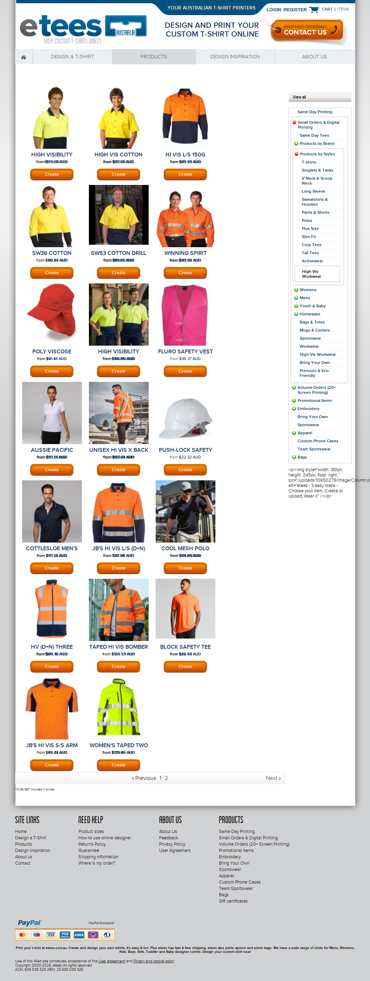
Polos (307, 220)
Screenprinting (52, 174)
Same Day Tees (314, 135)
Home (24, 56)
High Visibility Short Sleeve (51, 158)
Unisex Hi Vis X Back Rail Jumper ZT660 (118, 453)
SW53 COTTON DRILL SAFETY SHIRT (118, 256)
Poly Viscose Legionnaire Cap (52, 354)
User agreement (111, 961)
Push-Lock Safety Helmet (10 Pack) (185, 453)
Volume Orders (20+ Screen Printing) (317, 390)
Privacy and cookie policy (154, 961)
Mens (305, 297)
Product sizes (91, 831)
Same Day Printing (315, 111)
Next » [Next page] (273, 778)
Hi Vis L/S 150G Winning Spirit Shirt (185, 158)
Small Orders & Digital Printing (248, 837)
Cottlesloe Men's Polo (52, 551)
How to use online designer (104, 837)
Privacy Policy (172, 844)
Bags (302, 457)
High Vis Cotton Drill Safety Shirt (118, 158)
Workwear (309, 346)
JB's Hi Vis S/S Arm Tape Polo (52, 748)
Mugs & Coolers (315, 330)
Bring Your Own (315, 362)
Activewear (312, 260)
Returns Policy (92, 844)
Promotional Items (315, 400)
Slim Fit (309, 236)
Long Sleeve (313, 191)
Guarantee (88, 850)
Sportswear (310, 338)
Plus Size (310, 228)
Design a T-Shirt (72, 56)
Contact (23, 863)
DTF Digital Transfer (185, 371)
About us (314, 56)
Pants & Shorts (316, 212)
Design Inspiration (235, 56)
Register (295, 9)
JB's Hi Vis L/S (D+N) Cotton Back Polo (118, 551)
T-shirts (309, 162)
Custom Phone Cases (318, 440)
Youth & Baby (313, 305)
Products (154, 56)
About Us (168, 831)
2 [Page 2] (166, 778)
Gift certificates (233, 901)
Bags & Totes (312, 322)
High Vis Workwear (318, 354)
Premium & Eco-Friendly (315, 373)
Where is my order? (96, 863)
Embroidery (52, 371)
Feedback (168, 837)
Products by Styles (317, 154)
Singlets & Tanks (317, 170)
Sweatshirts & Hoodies (315, 202)
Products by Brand (317, 143)
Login (274, 9)
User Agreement (175, 850)
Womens (308, 289)
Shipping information (98, 856)
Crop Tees (312, 244)
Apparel (305, 432)
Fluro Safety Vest (185, 351)
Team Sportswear (314, 449)
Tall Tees (310, 252)
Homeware (310, 314)
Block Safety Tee (185, 647)
